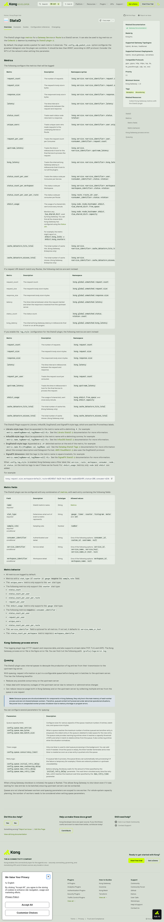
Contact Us (135, 908)
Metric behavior (134, 128)
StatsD (128, 113)
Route (58, 37)
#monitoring (140, 92)
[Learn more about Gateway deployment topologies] (153, 43)
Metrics (74, 505)
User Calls (135, 897)
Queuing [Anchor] (8, 660)
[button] (111, 478)
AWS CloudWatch (63, 450)
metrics (28, 37)
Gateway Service (45, 37)
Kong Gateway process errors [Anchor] (21, 642)
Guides (26, 27)
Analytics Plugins (74, 887)
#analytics (129, 92)
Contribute (66, 830)
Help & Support (136, 904)
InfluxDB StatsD (64, 439)
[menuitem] (80, 4)
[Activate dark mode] (158, 4)
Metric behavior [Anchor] (12, 569)
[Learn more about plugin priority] (133, 72)
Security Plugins (73, 894)
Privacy (81, 919)
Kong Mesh (103, 890)
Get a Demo (133, 4)
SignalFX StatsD (65, 457)
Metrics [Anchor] (8, 60)
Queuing (129, 137)
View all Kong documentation (15, 834)
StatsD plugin (45, 40)
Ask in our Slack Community (127, 822)
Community (135, 883)
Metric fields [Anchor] (10, 487)
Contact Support (123, 825)
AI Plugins (71, 883)
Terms (72, 919)
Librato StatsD (64, 432)
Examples (17, 27)
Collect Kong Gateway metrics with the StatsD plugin (142, 102)
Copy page (105, 20)
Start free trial (136, 860)
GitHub (133, 890)
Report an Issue (25, 829)
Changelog (56, 27)
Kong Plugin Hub (15, 15)
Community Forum (138, 887)
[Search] (50, 4)
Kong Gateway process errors (137, 132)
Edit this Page (39, 829)
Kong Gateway (105, 883)
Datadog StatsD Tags (68, 447)
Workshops (135, 901)
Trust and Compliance (95, 919)
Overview (8, 27)
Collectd (11, 40)
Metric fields (132, 123)
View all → (71, 901)
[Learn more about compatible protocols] (145, 60)
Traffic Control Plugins (76, 897)
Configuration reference (40, 27)
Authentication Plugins (76, 890)
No (15, 823)
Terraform (103, 894)
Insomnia (102, 887)
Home (6, 15)
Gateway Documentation (136, 28)
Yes (7, 823)
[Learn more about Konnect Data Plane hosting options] (154, 51)
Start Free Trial (147, 4)
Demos (133, 894)
